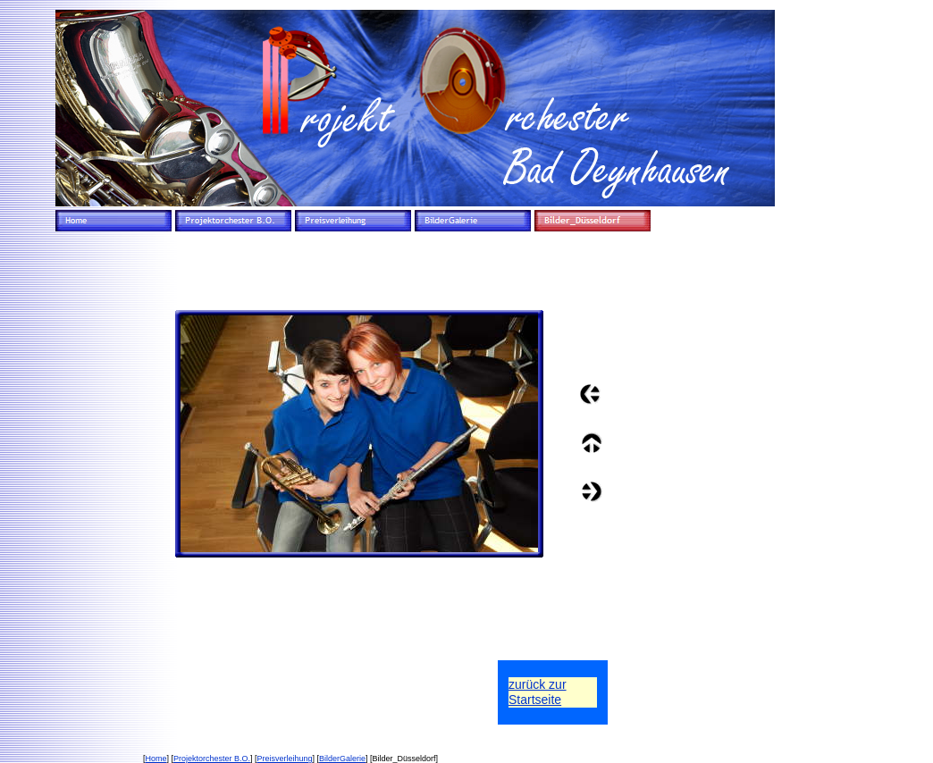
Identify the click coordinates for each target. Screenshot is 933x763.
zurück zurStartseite (538, 692)
